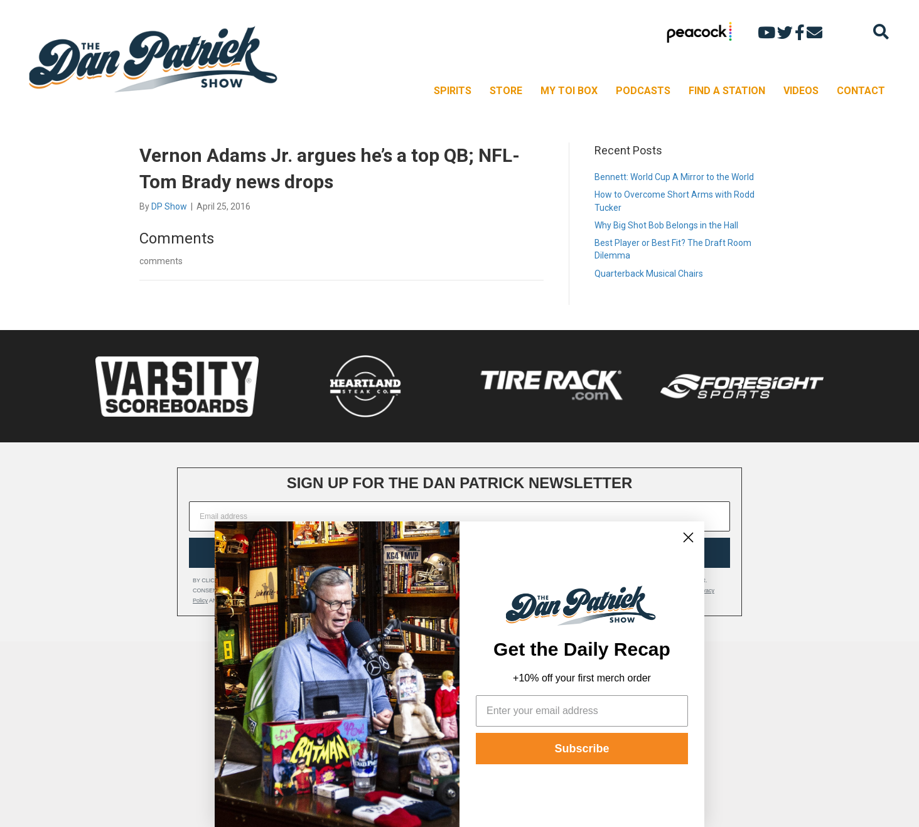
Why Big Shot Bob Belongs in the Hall (666, 225)
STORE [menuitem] (506, 91)
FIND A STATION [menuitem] (727, 91)
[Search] (881, 32)
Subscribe (581, 748)
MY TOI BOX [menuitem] (569, 91)
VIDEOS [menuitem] (801, 91)
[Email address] (459, 516)
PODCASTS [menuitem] (643, 91)
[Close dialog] (688, 537)
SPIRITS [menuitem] (452, 91)
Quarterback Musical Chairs (648, 274)
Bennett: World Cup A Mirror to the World (674, 177)
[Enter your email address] (582, 711)
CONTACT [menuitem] (861, 91)
